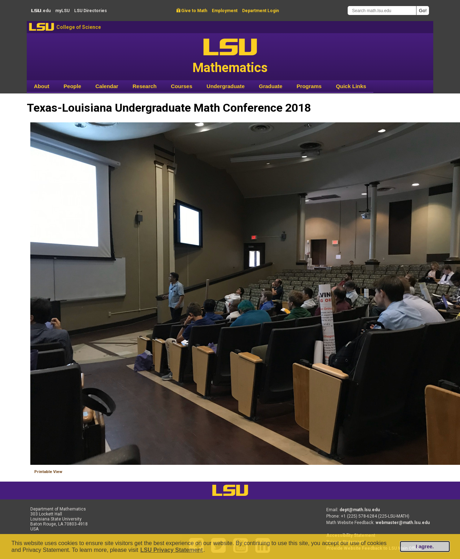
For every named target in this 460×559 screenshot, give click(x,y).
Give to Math (192, 10)
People (72, 86)
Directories (90, 10)
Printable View (48, 471)
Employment (224, 10)
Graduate (270, 86)
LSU (42, 26)
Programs (309, 86)
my (62, 10)
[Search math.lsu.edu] (382, 10)
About (41, 86)
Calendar (107, 86)
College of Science (78, 27)
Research (145, 86)
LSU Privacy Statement (171, 550)
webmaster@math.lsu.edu (402, 522)
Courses (181, 86)
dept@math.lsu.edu (359, 509)
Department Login (260, 10)
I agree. (425, 546)
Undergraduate (225, 86)
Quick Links (351, 86)
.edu (41, 10)
